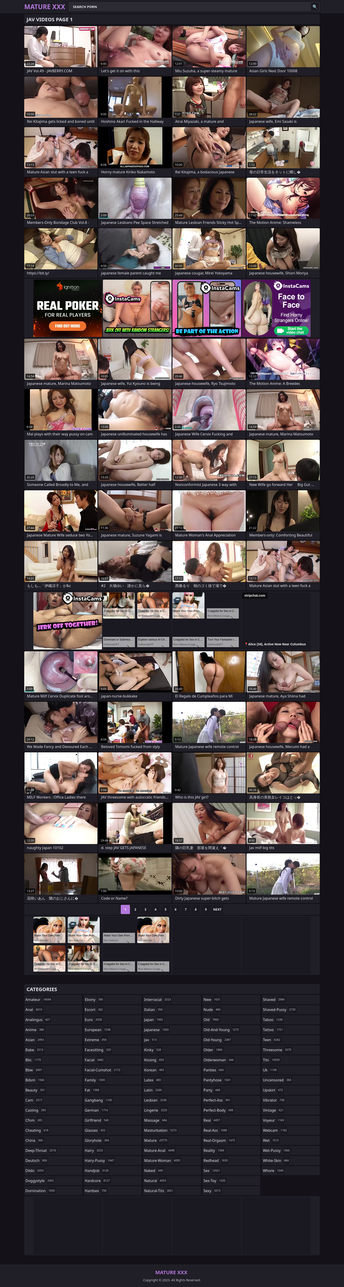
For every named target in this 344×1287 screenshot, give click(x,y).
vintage (274, 1110)
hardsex (96, 1190)
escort (94, 1009)
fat (92, 1090)
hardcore (98, 1180)
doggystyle (40, 1180)
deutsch (36, 1160)
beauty (35, 1090)
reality (214, 1150)
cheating (37, 1130)
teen (272, 1039)
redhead (216, 1160)
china (34, 1140)
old (212, 1019)
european (98, 1029)
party (212, 1090)
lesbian (156, 1100)
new (212, 999)
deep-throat (41, 1150)
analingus (38, 1019)
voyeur (274, 1120)
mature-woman (162, 1160)
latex (153, 1080)
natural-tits (159, 1190)
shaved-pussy (279, 1009)
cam (34, 1100)
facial (95, 1059)
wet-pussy (277, 1150)
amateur (38, 999)
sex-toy (215, 1180)
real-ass (216, 1130)
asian (35, 1039)
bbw (34, 1070)
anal (34, 1009)
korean (154, 1070)
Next (217, 909)
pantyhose (218, 1080)
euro (94, 1019)
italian (154, 1009)
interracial (158, 999)
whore (273, 1170)
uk (270, 1070)
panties (214, 1070)
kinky (153, 1049)
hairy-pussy (100, 1160)
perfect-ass (217, 1100)
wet (271, 1140)
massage (156, 1120)
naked (154, 1170)
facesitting (98, 1049)
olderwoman (219, 1059)
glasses (96, 1130)
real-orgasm (220, 1140)
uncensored (277, 1080)
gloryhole (97, 1140)
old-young (218, 1039)
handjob (97, 1170)
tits (272, 1059)
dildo (35, 1170)
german (97, 1110)
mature (156, 1140)
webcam (275, 1130)
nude (213, 1009)
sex (212, 1170)
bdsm (35, 1080)
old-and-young (222, 1029)
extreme (96, 1039)
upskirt (273, 1090)
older (213, 1049)
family (95, 1080)
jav (151, 1039)
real (212, 1120)
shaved (274, 999)
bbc (33, 1059)
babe (34, 1049)
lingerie (156, 1110)
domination (40, 1190)
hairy (94, 1150)
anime (35, 1029)
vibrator (274, 1100)
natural (155, 1180)
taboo (273, 1019)
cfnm (34, 1120)
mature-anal (159, 1150)
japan (154, 1019)
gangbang (99, 1100)
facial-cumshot (103, 1070)
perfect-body (219, 1110)
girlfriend (97, 1120)
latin (153, 1090)
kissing (154, 1059)
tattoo (273, 1029)
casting (36, 1110)
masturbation (160, 1130)
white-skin (276, 1160)
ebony (94, 999)
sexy (213, 1190)
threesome (277, 1049)
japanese (157, 1029)
